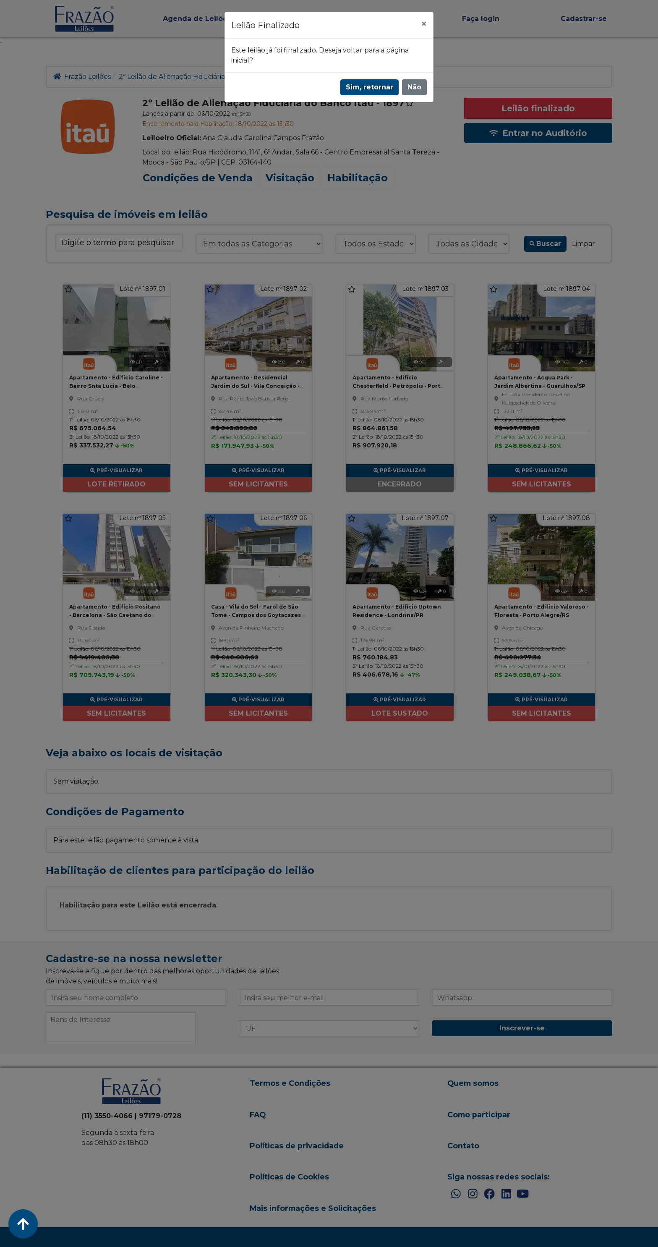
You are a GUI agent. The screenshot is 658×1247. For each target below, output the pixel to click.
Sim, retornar (369, 87)
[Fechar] (423, 24)
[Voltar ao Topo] (23, 1224)
